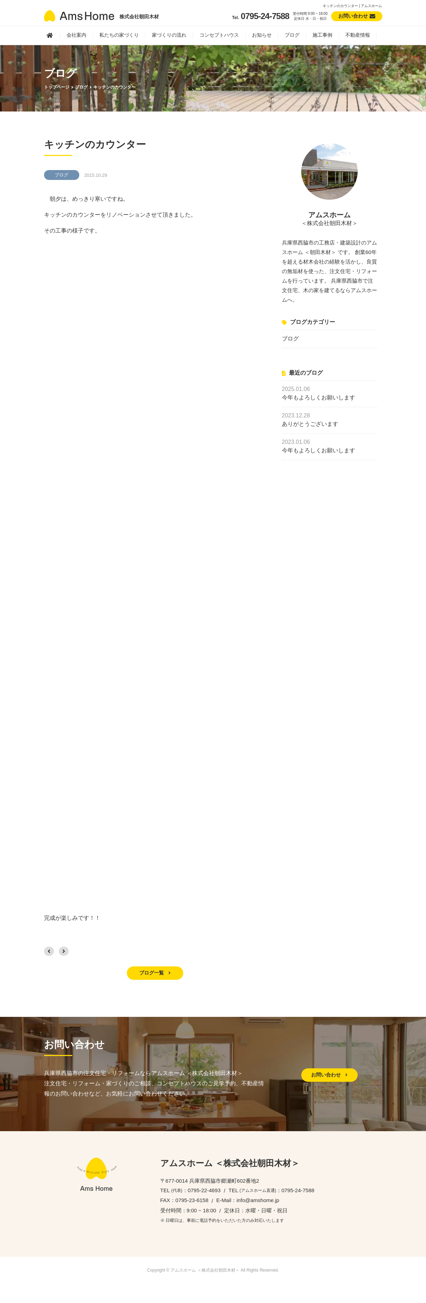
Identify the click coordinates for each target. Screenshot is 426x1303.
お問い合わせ (329, 1075)
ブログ (292, 34)
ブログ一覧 (155, 973)
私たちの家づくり (119, 34)
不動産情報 (357, 34)
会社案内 (76, 34)
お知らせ (262, 34)
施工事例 (322, 34)
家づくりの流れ (169, 34)
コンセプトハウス (219, 34)
